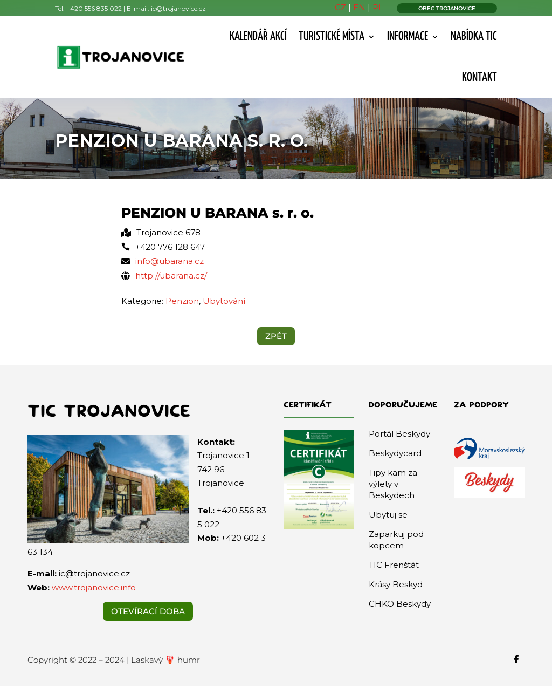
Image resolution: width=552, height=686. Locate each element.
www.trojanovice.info (94, 587)
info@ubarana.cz (169, 261)
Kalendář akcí (258, 37)
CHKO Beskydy (400, 604)
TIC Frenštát (394, 565)
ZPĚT (276, 336)
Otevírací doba (148, 611)
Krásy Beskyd (396, 584)
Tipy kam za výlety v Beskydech (393, 483)
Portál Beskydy (399, 434)
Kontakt (479, 78)
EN (359, 7)
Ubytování (224, 301)
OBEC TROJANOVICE (446, 8)
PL (377, 7)
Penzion (182, 301)
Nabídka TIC (474, 37)
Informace (407, 37)
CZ (340, 7)
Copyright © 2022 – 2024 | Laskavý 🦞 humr (113, 660)
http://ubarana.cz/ (171, 275)
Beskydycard (395, 453)
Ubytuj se (388, 515)
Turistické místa (331, 37)
